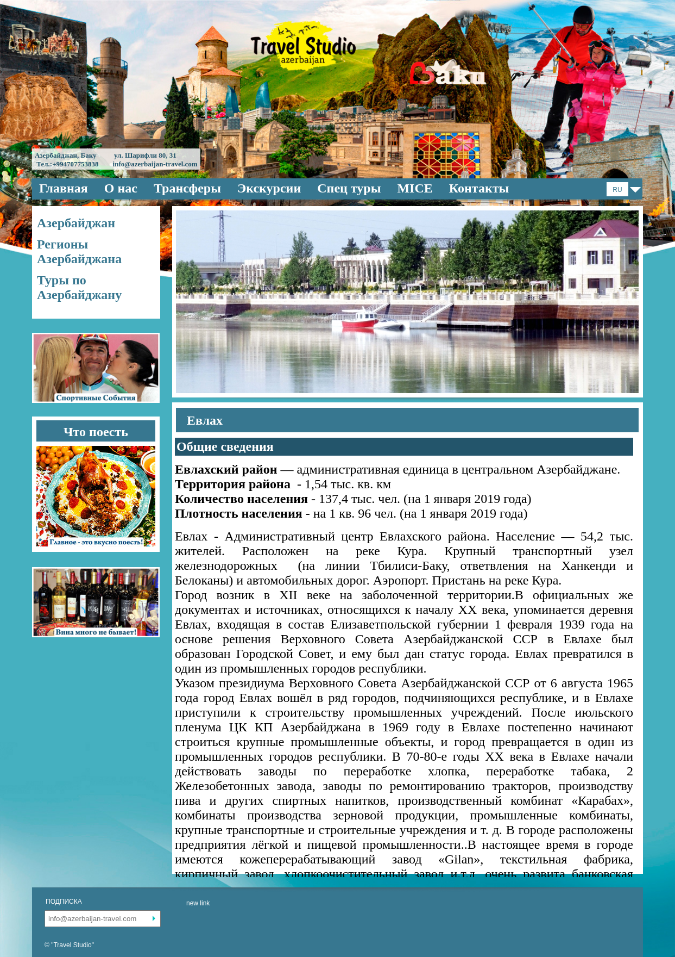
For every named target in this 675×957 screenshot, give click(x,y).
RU (617, 190)
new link (198, 903)
